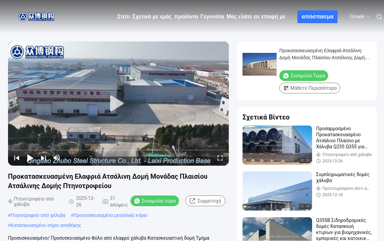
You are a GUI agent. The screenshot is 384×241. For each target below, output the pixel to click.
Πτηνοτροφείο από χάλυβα (38, 215)
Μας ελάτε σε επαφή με (256, 16)
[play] (118, 103)
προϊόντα (186, 16)
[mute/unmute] (57, 158)
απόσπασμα (317, 16)
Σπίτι (123, 16)
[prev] (16, 158)
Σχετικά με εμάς (152, 16)
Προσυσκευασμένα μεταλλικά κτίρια (110, 215)
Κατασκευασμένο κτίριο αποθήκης (46, 225)
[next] (43, 158)
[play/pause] (30, 158)
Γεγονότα (212, 16)
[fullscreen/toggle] (220, 158)
